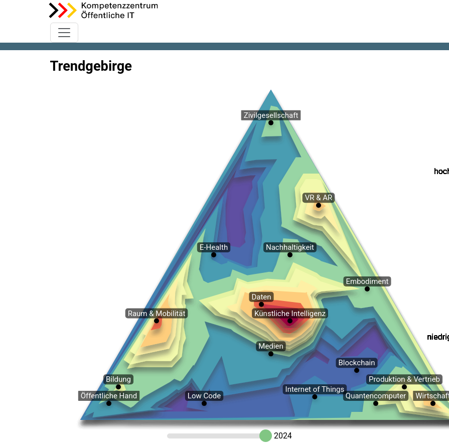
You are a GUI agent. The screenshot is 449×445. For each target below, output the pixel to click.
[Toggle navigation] (64, 33)
